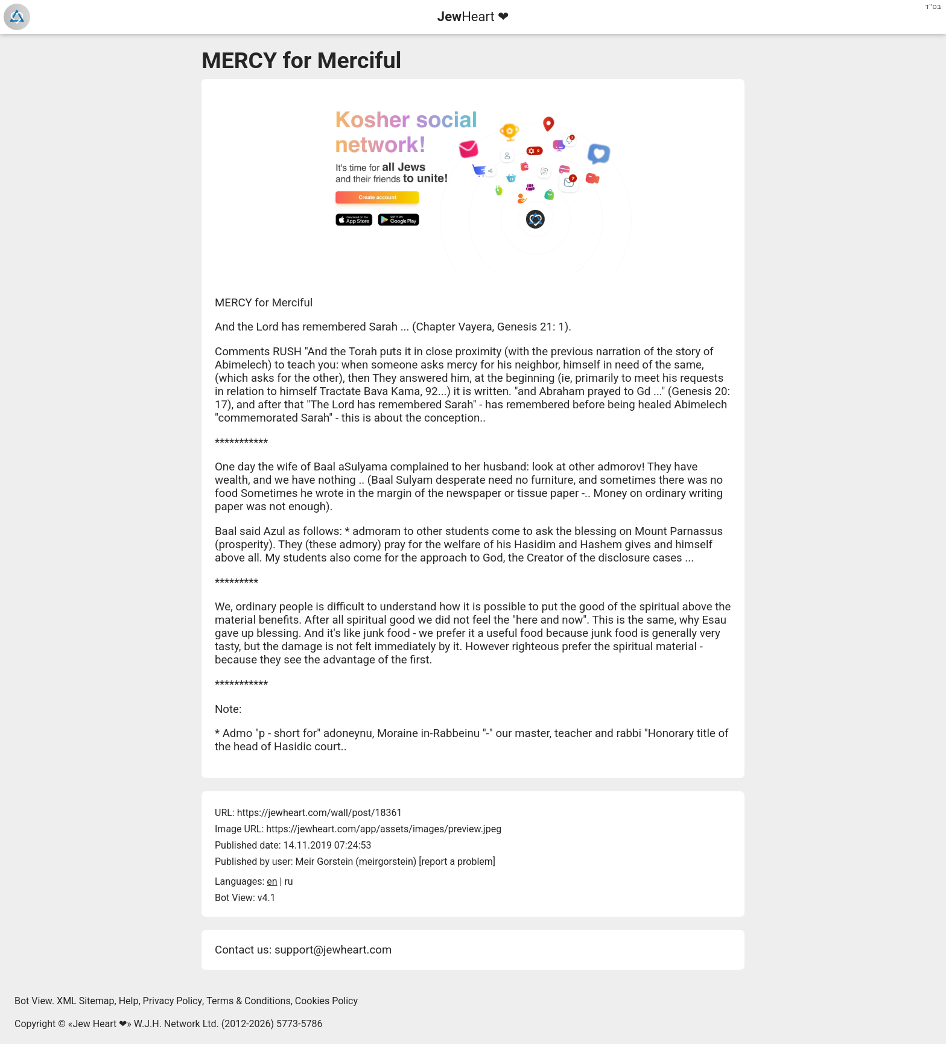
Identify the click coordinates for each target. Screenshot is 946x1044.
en (272, 881)
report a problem (457, 861)
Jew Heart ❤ (99, 1024)
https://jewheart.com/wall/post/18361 (319, 812)
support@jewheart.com (333, 950)
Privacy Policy (173, 1001)
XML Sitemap (85, 1001)
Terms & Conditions (248, 1001)
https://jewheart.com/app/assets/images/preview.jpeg (383, 829)
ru (288, 881)
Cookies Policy (326, 1001)
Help (129, 1001)
